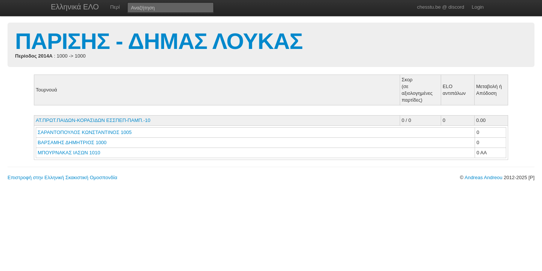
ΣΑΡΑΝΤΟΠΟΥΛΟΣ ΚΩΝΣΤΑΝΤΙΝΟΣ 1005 (85, 132)
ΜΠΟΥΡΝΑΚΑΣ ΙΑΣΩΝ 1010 (69, 152)
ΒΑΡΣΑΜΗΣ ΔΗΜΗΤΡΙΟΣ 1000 (72, 142)
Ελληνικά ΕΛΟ (75, 7)
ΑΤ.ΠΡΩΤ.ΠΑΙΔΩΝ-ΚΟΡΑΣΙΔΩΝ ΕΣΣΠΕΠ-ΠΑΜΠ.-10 (93, 120)
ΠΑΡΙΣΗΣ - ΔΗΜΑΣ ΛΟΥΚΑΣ (159, 41)
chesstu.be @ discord (440, 7)
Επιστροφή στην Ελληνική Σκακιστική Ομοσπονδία (62, 177)
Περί (115, 7)
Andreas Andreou (483, 177)
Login (478, 7)
